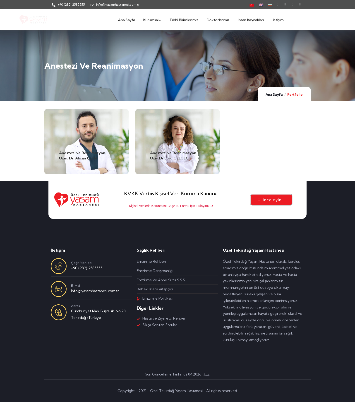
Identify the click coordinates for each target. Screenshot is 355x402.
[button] (271, 200)
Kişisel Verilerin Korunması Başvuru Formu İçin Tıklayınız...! (171, 206)
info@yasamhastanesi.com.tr (95, 291)
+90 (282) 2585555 (87, 268)
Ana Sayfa (274, 94)
